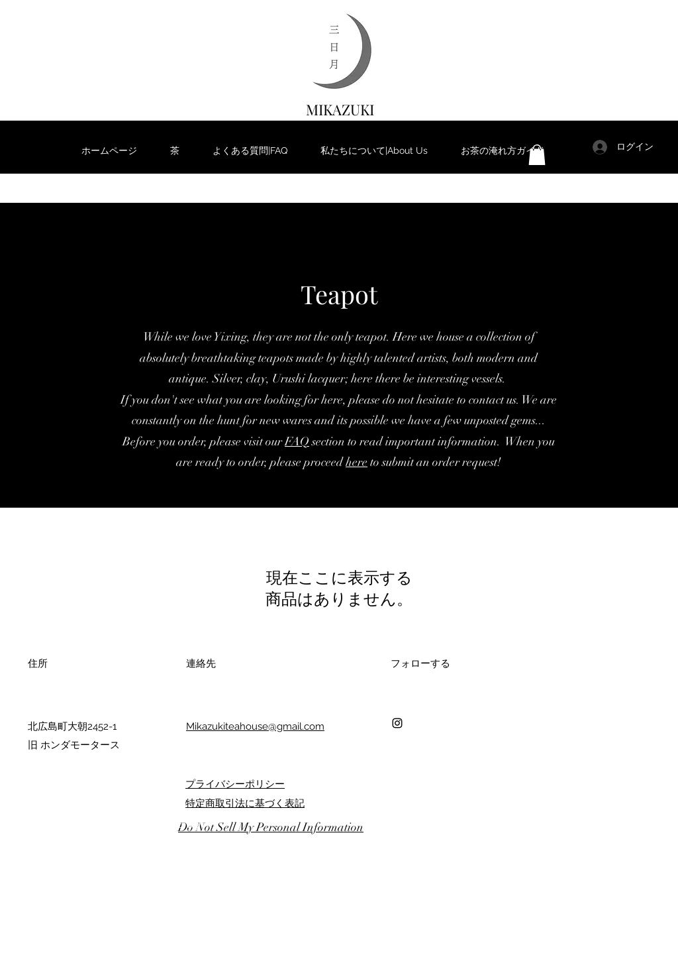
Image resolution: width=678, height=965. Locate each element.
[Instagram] (397, 723)
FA (292, 441)
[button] (537, 154)
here (356, 462)
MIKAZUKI (340, 109)
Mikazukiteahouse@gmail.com (255, 726)
